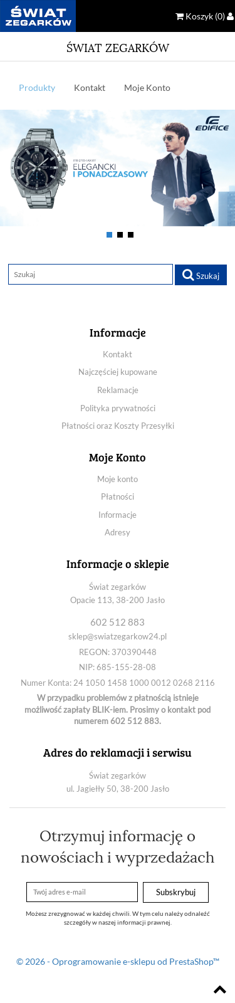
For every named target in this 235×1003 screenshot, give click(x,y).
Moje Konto (147, 87)
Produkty (37, 87)
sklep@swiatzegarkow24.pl (117, 636)
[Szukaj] (90, 274)
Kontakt (89, 87)
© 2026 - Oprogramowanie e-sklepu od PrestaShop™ (117, 961)
